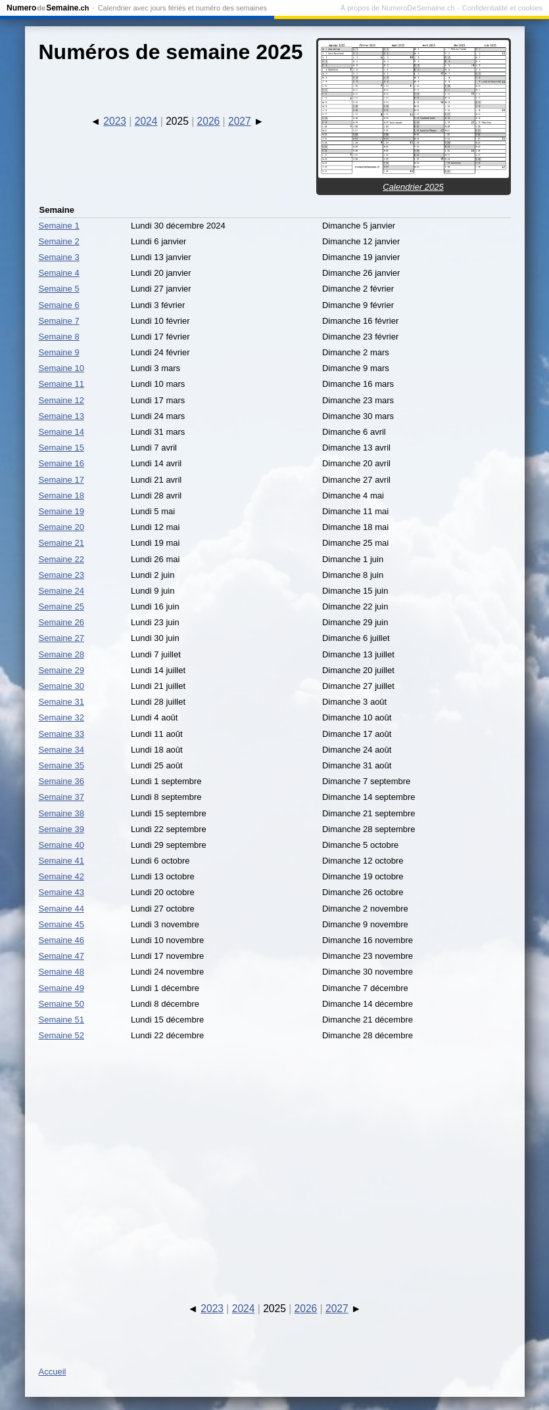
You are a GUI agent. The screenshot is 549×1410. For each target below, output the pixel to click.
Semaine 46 (61, 940)
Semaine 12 (61, 400)
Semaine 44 (61, 909)
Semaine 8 (59, 336)
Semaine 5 (59, 289)
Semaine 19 (61, 511)
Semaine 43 (61, 892)
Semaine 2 (59, 241)
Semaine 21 (61, 543)
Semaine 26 (61, 622)
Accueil (52, 1372)
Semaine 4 (59, 273)
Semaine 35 (61, 765)
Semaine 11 (61, 384)
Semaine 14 (61, 432)
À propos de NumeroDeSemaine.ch (398, 8)
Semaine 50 (61, 1004)
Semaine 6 (59, 305)
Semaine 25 (61, 606)
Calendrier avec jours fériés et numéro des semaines (182, 8)
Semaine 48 (61, 972)
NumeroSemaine (48, 7)
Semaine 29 (61, 670)
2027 (239, 121)
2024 (146, 121)
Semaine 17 (61, 480)
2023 (114, 121)
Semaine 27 (61, 638)
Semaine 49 (61, 988)
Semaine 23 (61, 575)
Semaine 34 (61, 750)
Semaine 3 (59, 257)
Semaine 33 (61, 734)
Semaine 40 (61, 845)
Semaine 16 (61, 463)
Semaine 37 (61, 797)
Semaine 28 (61, 654)
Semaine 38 (61, 813)
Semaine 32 (61, 717)
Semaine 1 (59, 226)
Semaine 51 (61, 1019)
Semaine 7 (59, 321)
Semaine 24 (61, 591)
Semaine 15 (61, 447)
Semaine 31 (61, 702)
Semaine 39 (61, 829)
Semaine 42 (61, 876)
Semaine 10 (61, 368)
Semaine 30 (61, 686)
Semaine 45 (61, 924)
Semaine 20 (61, 527)
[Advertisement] (275, 1160)
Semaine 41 (61, 861)
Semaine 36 (61, 781)
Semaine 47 (61, 956)
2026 (208, 121)
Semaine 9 (59, 352)
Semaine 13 (61, 416)
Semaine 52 (61, 1035)
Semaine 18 (61, 495)
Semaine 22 (61, 559)
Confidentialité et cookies (502, 8)
